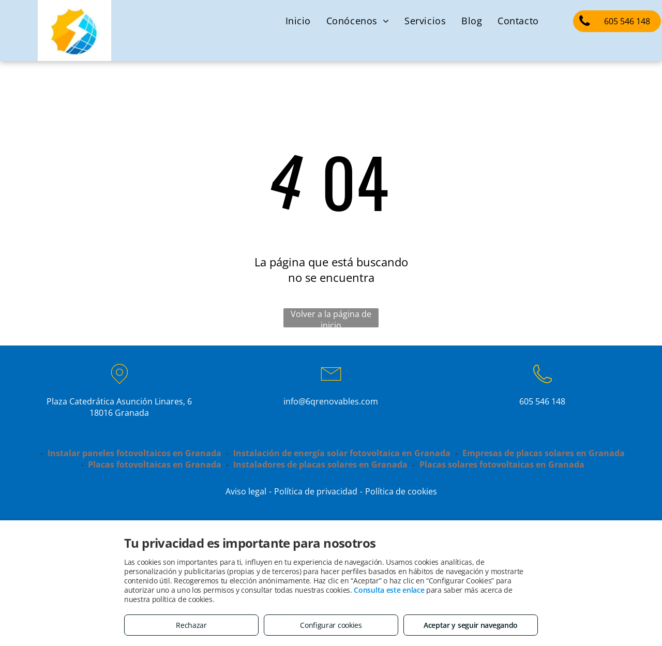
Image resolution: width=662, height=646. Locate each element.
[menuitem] (298, 20)
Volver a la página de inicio (331, 317)
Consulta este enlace (389, 590)
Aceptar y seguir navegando (471, 625)
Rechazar (191, 625)
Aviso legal (245, 491)
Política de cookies (401, 491)
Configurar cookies (331, 625)
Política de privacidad (315, 491)
